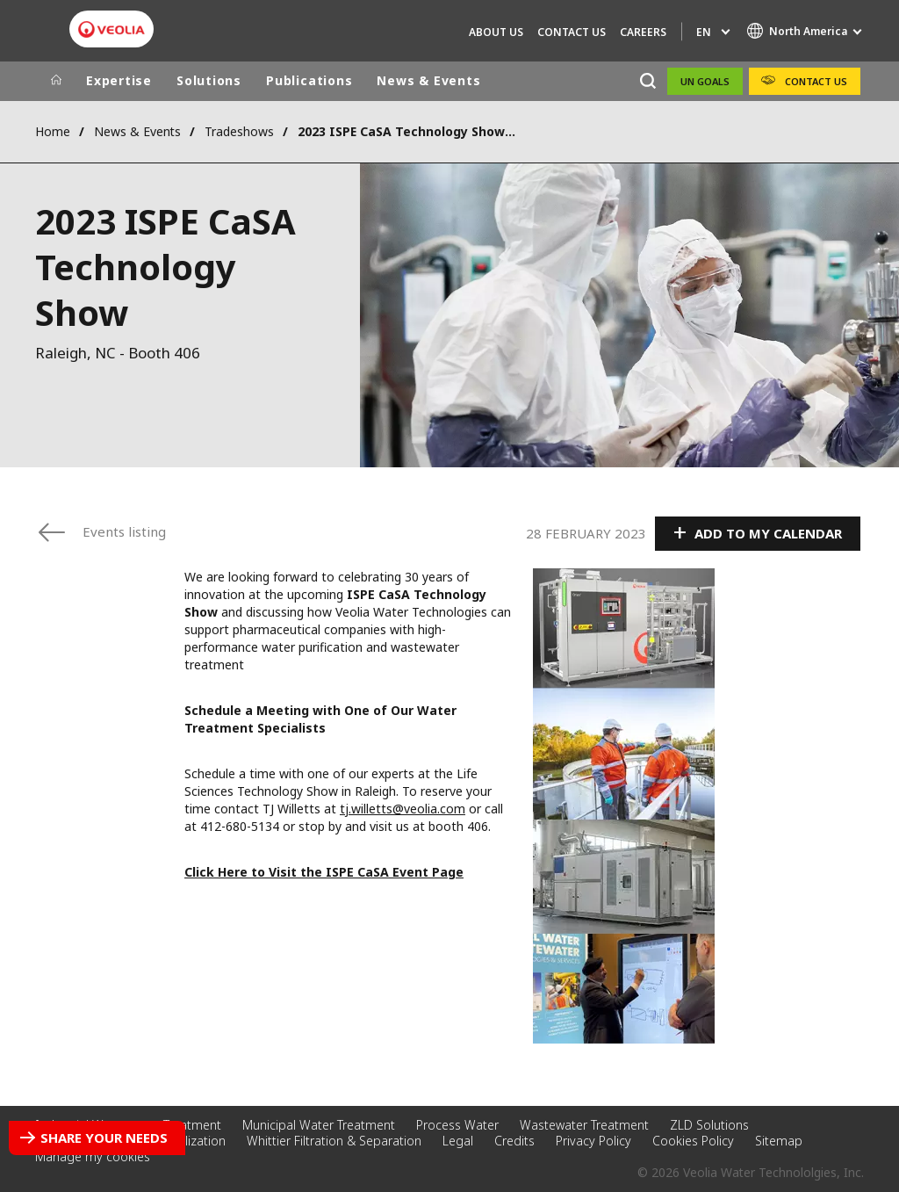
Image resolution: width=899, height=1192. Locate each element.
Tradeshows (239, 131)
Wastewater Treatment (584, 1124)
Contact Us (571, 32)
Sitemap (778, 1140)
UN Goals (705, 81)
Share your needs (104, 1137)
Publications (309, 80)
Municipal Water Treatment (318, 1124)
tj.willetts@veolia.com (402, 808)
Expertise (119, 80)
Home (52, 131)
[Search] (647, 81)
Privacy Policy (593, 1140)
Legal (457, 1140)
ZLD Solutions (709, 1124)
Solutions (208, 80)
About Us (496, 32)
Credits (514, 1140)
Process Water (457, 1124)
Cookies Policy (693, 1140)
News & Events (428, 80)
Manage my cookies (92, 1156)
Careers (643, 32)
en (703, 32)
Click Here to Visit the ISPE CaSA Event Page (324, 871)
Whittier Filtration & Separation (334, 1140)
